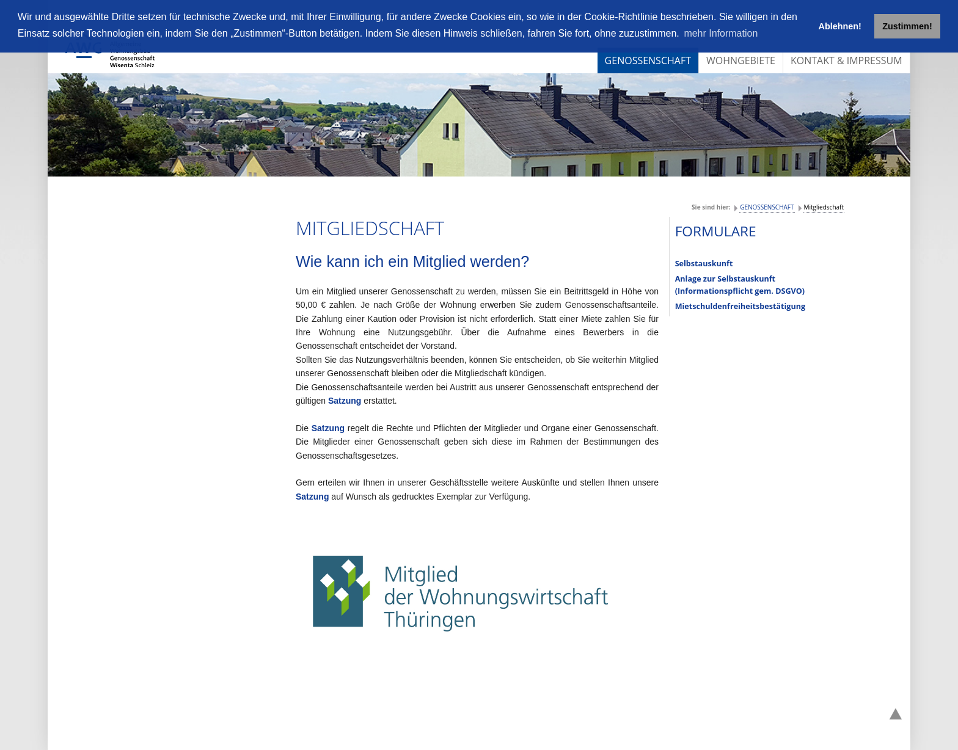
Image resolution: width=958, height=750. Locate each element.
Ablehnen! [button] (840, 26)
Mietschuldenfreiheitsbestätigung (740, 306)
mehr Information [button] (721, 33)
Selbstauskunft (704, 263)
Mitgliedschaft (824, 207)
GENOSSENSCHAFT (767, 207)
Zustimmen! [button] (907, 26)
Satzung (346, 401)
